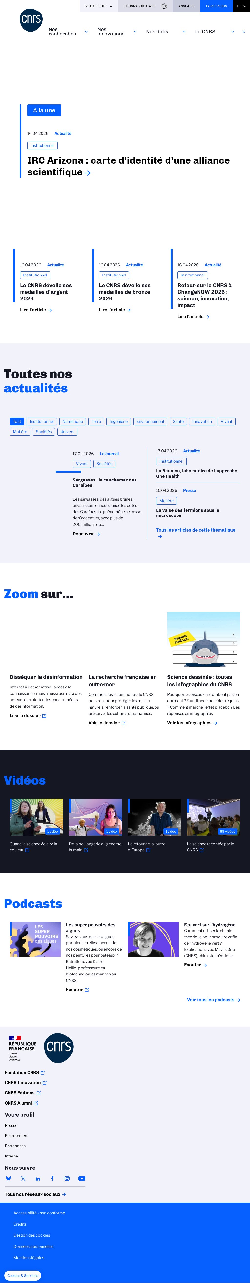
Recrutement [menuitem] (17, 1136)
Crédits (20, 1224)
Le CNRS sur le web (140, 6)
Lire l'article (33, 310)
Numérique (72, 421)
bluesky (8, 1178)
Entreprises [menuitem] (15, 1146)
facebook (52, 1178)
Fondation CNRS (22, 1072)
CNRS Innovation (23, 1082)
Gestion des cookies (31, 1235)
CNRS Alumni (18, 1103)
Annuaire (186, 6)
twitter (23, 1178)
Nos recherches (62, 31)
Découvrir (83, 534)
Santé (178, 421)
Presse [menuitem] (11, 1125)
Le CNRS (205, 31)
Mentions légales (28, 1257)
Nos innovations (111, 31)
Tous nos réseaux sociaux (24, 1194)
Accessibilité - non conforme (39, 1213)
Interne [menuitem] (11, 1156)
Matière (20, 431)
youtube (81, 1178)
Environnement (150, 421)
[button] (22, 1276)
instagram (67, 1178)
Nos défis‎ (157, 31)
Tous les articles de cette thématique (196, 530)
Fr (239, 6)
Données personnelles (33, 1246)
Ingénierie (119, 421)
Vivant (226, 421)
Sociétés (44, 431)
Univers (67, 431)
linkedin (38, 1178)
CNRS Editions (20, 1093)
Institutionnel (42, 421)
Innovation (202, 421)
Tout (17, 421)
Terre (96, 421)
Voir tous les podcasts (211, 1000)
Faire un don (216, 6)
